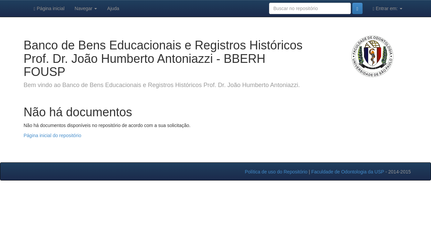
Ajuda (113, 8)
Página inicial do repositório (52, 135)
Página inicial (49, 8)
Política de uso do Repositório (276, 171)
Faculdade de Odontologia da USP (347, 171)
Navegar (86, 8)
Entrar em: (387, 8)
